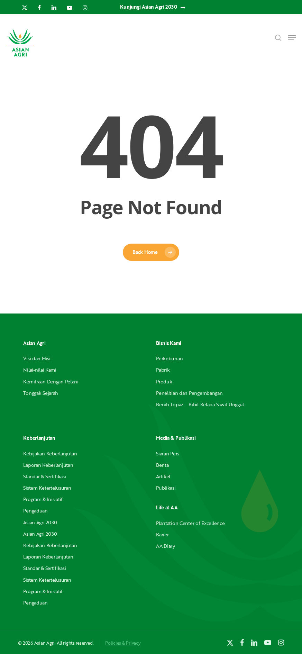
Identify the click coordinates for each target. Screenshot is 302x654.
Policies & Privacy (122, 642)
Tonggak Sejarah (40, 393)
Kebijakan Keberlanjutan (50, 453)
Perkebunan (169, 358)
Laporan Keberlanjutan (48, 465)
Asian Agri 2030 (40, 522)
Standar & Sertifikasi (44, 476)
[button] (292, 37)
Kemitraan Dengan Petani (51, 381)
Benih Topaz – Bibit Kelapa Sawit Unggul (200, 404)
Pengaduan (35, 510)
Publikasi (165, 487)
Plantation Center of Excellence (190, 523)
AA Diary (165, 545)
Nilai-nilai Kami (39, 369)
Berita (162, 465)
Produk (164, 381)
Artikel (163, 476)
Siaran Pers (167, 453)
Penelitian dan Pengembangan (189, 393)
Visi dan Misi (36, 358)
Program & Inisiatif (43, 499)
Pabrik (163, 369)
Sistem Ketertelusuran (47, 487)
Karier (162, 534)
